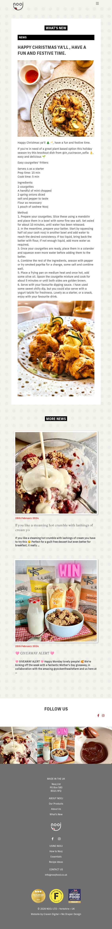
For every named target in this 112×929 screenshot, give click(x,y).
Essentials (56, 856)
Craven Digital (51, 914)
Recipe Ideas (56, 861)
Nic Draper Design (71, 914)
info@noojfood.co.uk (56, 874)
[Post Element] (56, 490)
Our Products (56, 803)
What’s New (56, 814)
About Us (56, 808)
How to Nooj (56, 851)
